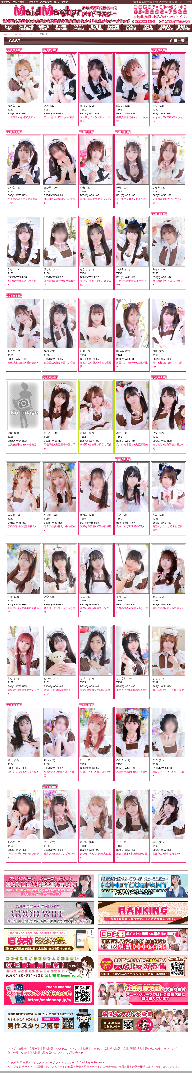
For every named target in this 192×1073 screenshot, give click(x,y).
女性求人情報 (112, 1048)
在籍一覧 (34, 1048)
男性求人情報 (153, 1048)
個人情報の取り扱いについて (47, 1052)
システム (61, 1048)
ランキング (170, 1048)
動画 (85, 1048)
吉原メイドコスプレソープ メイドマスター (49, 1062)
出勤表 (23, 1048)
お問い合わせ (75, 1052)
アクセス (96, 1048)
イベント (75, 1048)
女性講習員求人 (132, 1048)
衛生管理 (13, 1052)
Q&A (24, 1052)
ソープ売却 (14, 1066)
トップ (12, 1048)
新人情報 (48, 1048)
